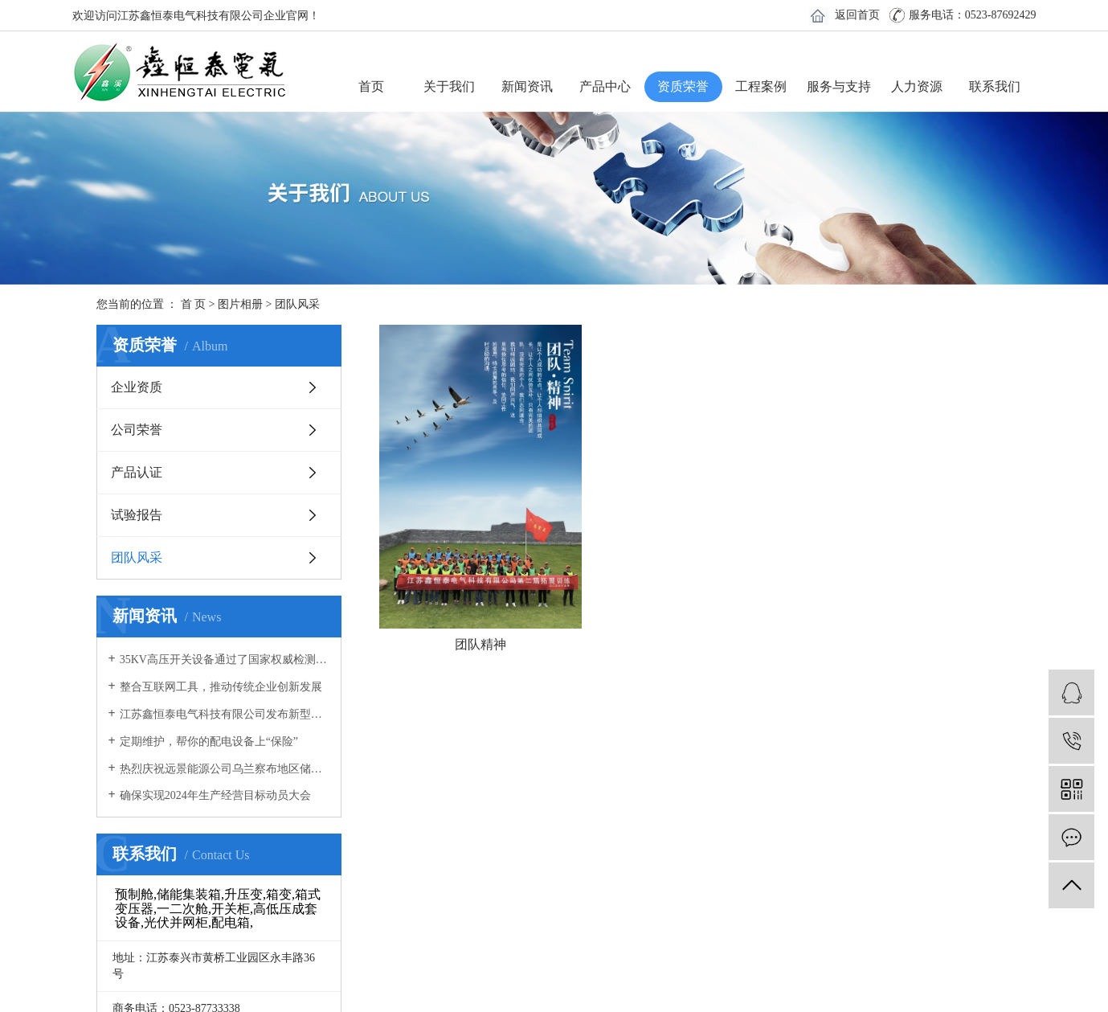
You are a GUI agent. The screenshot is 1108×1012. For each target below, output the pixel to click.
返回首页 (857, 15)
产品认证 (136, 472)
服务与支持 (839, 86)
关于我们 (449, 86)
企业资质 (136, 387)
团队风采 (297, 304)
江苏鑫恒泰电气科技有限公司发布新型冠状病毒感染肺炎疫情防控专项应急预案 (224, 714)
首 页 (193, 304)
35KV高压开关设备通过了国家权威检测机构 (224, 659)
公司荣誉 (136, 429)
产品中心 (605, 86)
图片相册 (240, 304)
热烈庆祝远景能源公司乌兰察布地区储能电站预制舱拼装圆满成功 (224, 769)
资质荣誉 (683, 86)
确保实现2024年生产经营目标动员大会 (215, 795)
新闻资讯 (527, 86)
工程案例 (761, 86)
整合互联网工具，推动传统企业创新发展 (221, 687)
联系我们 (994, 86)
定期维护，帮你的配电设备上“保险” (209, 741)
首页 (371, 86)
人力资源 (916, 86)
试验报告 (136, 515)
